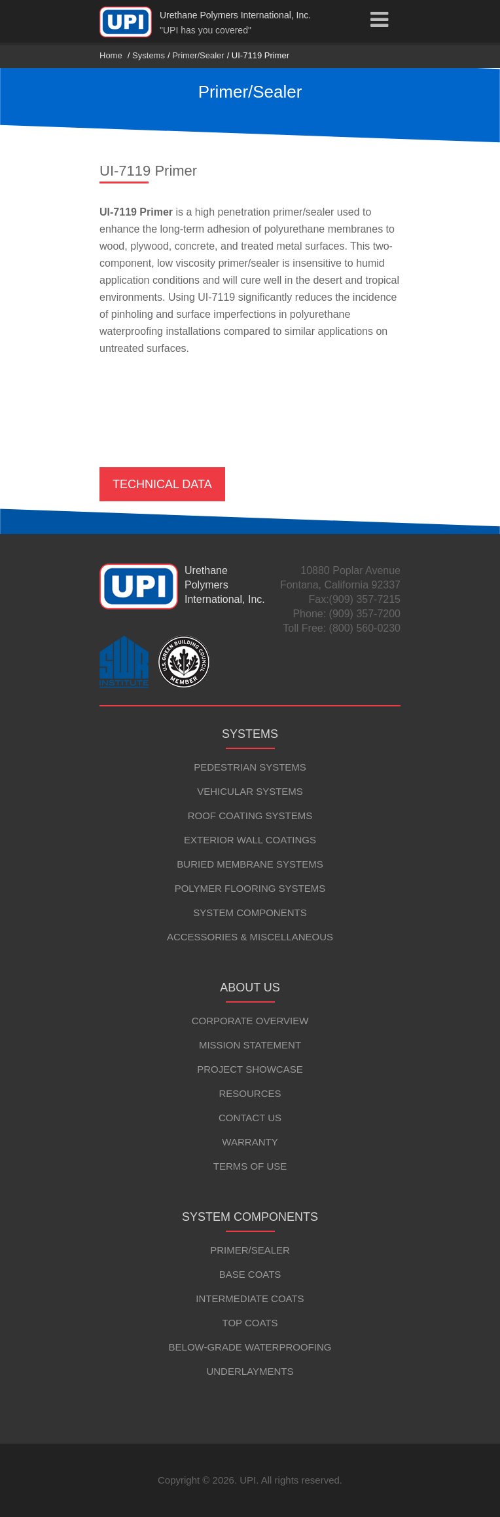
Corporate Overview (250, 1020)
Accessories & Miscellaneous (250, 936)
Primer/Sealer (198, 55)
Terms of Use (250, 1166)
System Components (249, 912)
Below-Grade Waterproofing (250, 1347)
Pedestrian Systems (250, 767)
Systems (148, 55)
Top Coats (249, 1322)
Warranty (249, 1141)
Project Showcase (249, 1069)
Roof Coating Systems (250, 815)
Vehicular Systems (250, 791)
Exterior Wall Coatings (250, 839)
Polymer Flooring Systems (250, 888)
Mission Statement (250, 1044)
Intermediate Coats (250, 1298)
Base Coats (250, 1274)
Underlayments (249, 1371)
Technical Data (162, 484)
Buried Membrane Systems (250, 864)
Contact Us (250, 1117)
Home (110, 55)
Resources (250, 1093)
